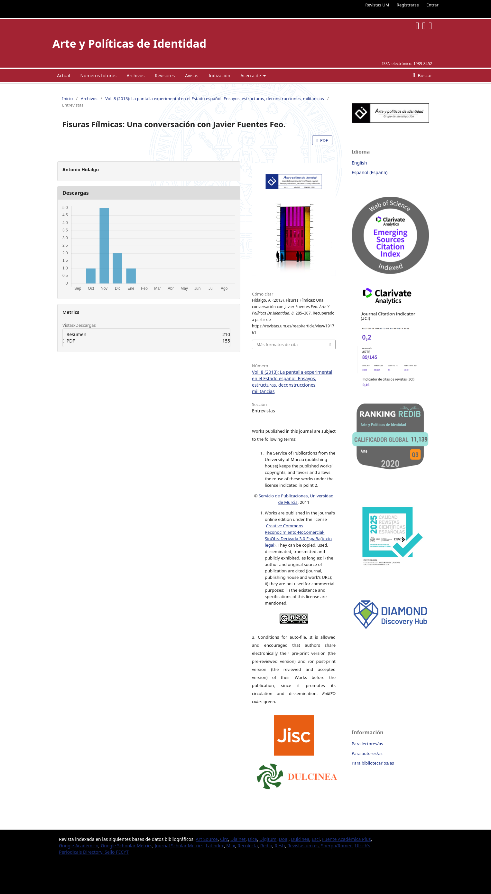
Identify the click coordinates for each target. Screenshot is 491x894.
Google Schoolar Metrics (126, 845)
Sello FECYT (117, 852)
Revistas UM (377, 5)
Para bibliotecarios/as (373, 763)
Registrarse (408, 5)
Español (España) (369, 172)
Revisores (165, 75)
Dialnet (237, 839)
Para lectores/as (367, 744)
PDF (323, 140)
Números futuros (98, 75)
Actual (63, 75)
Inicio (67, 98)
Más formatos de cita (277, 344)
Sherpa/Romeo (337, 845)
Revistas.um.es (303, 845)
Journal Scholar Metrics (179, 845)
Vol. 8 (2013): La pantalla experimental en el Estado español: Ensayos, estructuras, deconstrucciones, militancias (214, 98)
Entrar (432, 5)
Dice (252, 839)
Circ (224, 839)
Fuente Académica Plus (346, 839)
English (359, 163)
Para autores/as (367, 753)
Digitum (267, 839)
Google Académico (78, 845)
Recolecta (247, 845)
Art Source (207, 839)
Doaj (284, 839)
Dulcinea (300, 839)
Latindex (215, 845)
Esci (316, 839)
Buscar (424, 75)
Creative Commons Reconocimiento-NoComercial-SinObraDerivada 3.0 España (294, 532)
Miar (230, 845)
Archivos (136, 75)
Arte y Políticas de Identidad (129, 43)
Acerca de (251, 75)
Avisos (192, 75)
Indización (219, 75)
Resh (280, 845)
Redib (266, 845)
